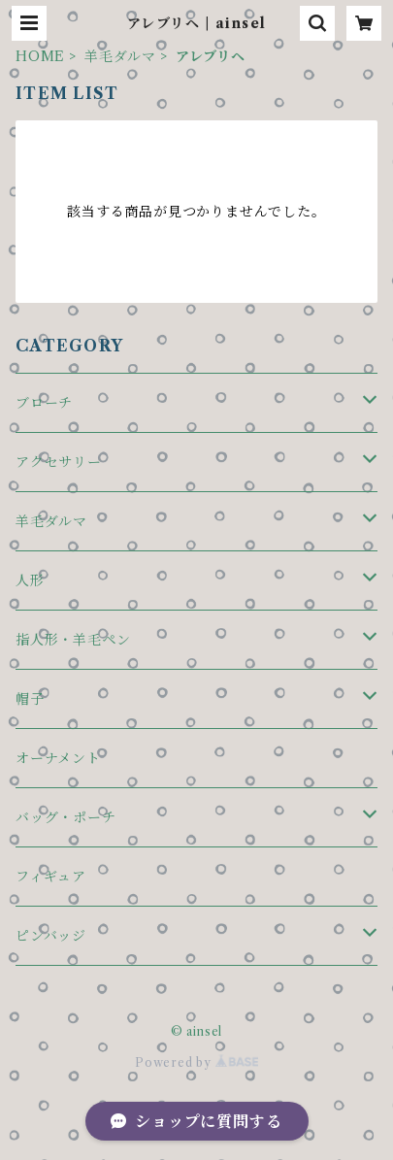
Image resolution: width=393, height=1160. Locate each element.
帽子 (30, 699)
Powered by (196, 1062)
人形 (30, 580)
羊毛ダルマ (120, 56)
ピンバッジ (51, 936)
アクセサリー (59, 462)
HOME (40, 56)
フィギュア (51, 876)
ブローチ (44, 403)
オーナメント (58, 758)
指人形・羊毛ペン (73, 639)
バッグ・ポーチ (66, 817)
